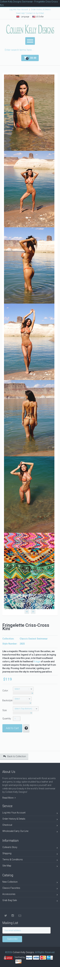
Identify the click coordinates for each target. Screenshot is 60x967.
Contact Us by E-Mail (35, 13)
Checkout (30, 825)
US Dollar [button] (38, 17)
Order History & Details (40, 9)
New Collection (30, 882)
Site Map (30, 866)
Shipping (30, 854)
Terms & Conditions (30, 860)
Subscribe (12, 939)
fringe (37, 661)
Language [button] (22, 17)
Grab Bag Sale (30, 901)
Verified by (20, 957)
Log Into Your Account (18, 9)
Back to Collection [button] (14, 756)
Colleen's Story (30, 848)
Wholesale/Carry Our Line (30, 831)
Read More (9, 797)
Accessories (30, 895)
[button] (30, 58)
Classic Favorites (30, 888)
